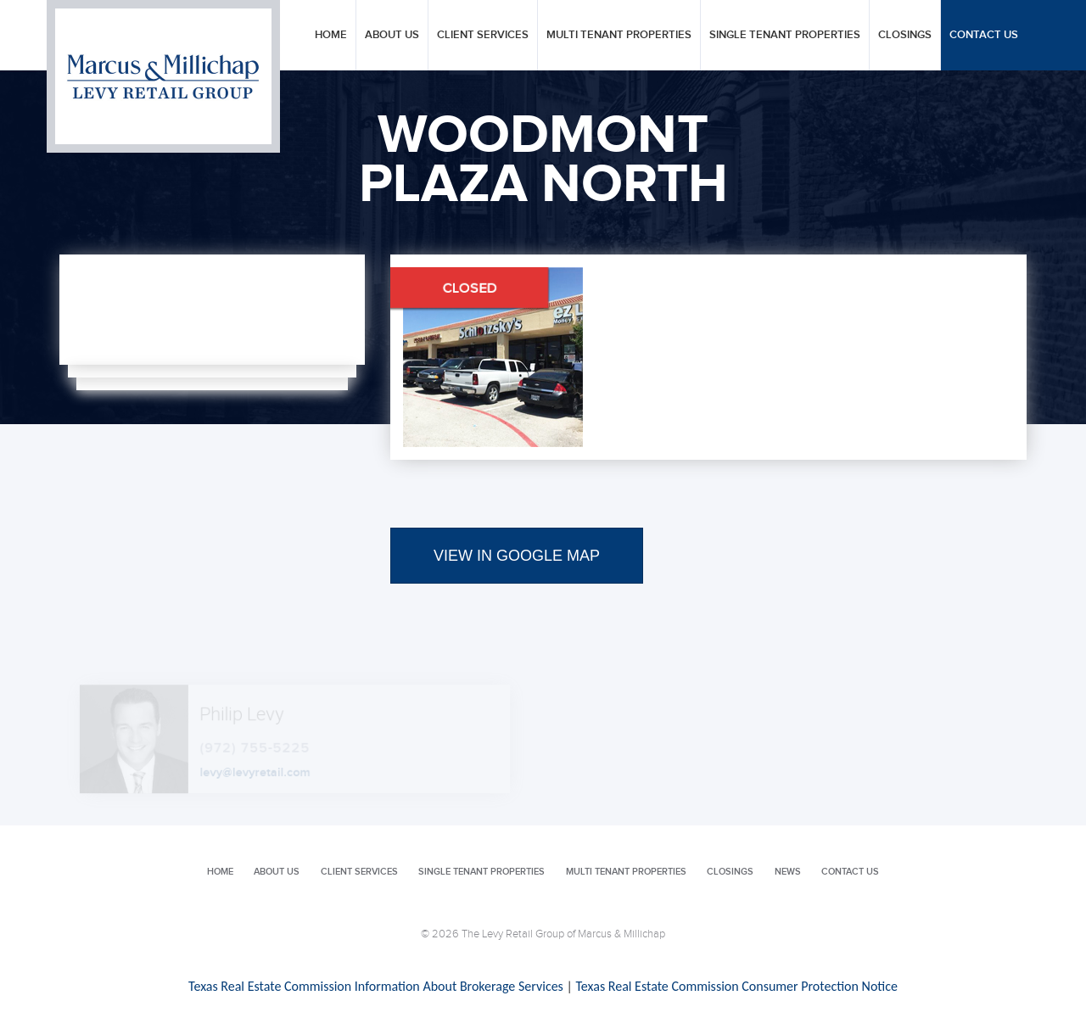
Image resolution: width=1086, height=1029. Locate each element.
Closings (905, 35)
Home (331, 35)
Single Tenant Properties (784, 35)
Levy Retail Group (163, 76)
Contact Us (983, 35)
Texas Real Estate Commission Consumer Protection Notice (736, 986)
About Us (392, 35)
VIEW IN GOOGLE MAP (517, 555)
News (788, 871)
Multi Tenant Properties (618, 35)
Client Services (483, 35)
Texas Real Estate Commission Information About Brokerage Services (375, 986)
